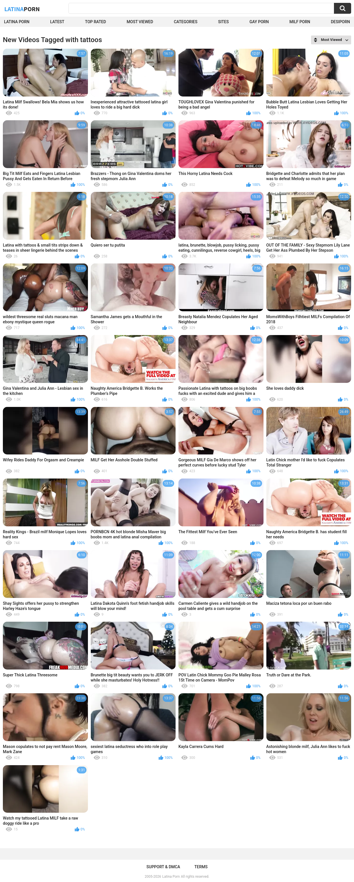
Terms (201, 867)
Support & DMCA (163, 867)
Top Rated (95, 21)
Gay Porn (259, 21)
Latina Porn (17, 21)
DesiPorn (340, 21)
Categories (185, 21)
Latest (57, 21)
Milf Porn (300, 21)
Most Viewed (140, 21)
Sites (223, 21)
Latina (22, 9)
